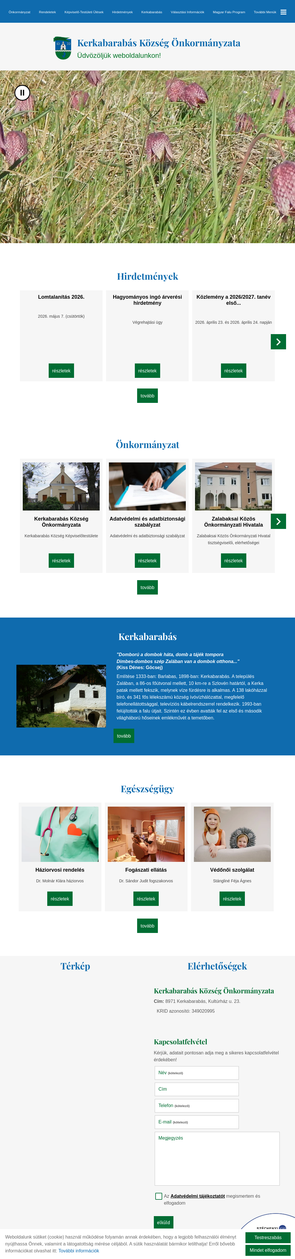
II (22, 95)
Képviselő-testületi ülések (84, 12)
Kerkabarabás (151, 12)
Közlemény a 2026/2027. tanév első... (230, 302)
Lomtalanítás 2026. (65, 299)
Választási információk (187, 12)
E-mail (236, 1078)
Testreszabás (267, 1237)
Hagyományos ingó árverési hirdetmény (147, 302)
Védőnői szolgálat (228, 862)
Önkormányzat (19, 12)
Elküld (166, 1179)
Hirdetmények (122, 12)
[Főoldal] (52, 49)
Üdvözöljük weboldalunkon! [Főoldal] (160, 49)
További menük (270, 12)
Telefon (176, 1078)
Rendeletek (47, 12)
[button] (277, 345)
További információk (78, 1250)
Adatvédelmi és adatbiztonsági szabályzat (147, 517)
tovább (147, 396)
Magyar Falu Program (229, 12)
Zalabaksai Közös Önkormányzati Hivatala (230, 517)
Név (173, 1062)
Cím (226, 1062)
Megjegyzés (173, 1094)
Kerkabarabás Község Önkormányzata (65, 517)
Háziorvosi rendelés (63, 862)
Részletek (65, 370)
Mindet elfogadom (268, 1250)
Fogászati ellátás (146, 862)
